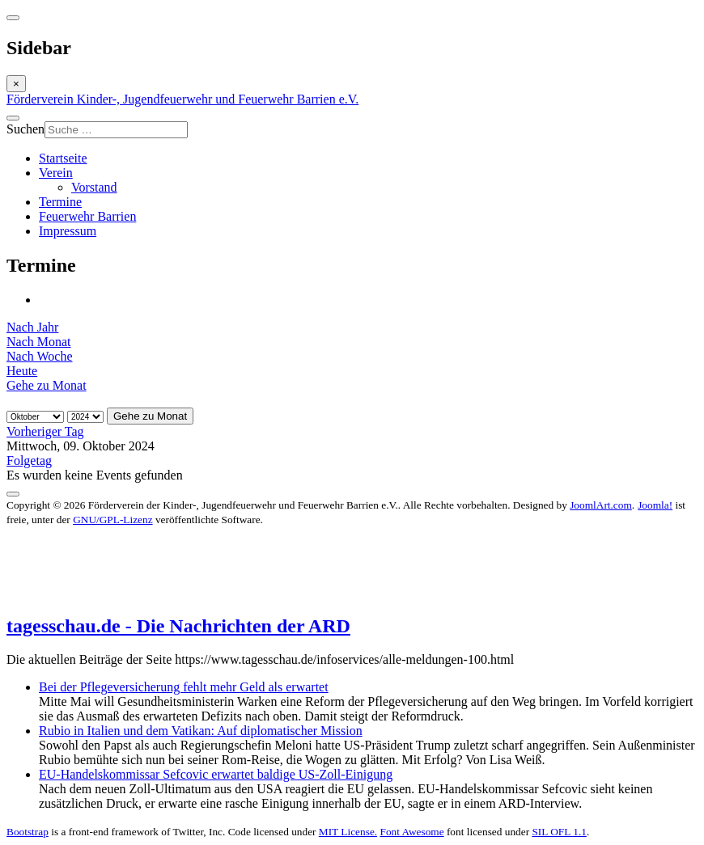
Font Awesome (411, 832)
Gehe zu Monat (46, 385)
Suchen (25, 129)
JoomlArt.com (601, 505)
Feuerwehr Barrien (87, 216)
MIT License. (348, 832)
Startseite (63, 158)
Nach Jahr (32, 327)
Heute (21, 371)
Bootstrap (27, 832)
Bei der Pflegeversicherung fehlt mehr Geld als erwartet (184, 687)
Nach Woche (39, 356)
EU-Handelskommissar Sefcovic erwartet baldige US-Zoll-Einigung (215, 774)
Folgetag (29, 460)
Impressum (67, 231)
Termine (60, 202)
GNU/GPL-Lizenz (112, 519)
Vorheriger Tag (45, 431)
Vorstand (94, 187)
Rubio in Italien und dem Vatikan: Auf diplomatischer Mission (201, 730)
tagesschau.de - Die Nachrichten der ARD (178, 625)
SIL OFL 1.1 (559, 832)
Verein (56, 173)
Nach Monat (38, 342)
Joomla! (655, 505)
